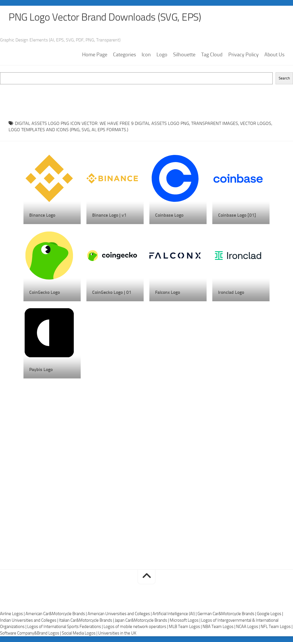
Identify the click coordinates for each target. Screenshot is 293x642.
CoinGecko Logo (44, 292)
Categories (124, 54)
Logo (162, 54)
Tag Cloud (212, 54)
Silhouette (184, 54)
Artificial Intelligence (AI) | (175, 613)
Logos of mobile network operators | (136, 626)
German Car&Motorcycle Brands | (227, 613)
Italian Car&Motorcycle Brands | (87, 620)
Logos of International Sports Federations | (65, 626)
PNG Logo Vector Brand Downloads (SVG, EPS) (105, 17)
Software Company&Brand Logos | (31, 633)
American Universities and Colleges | (120, 613)
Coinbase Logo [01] (237, 215)
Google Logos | (270, 613)
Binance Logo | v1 (109, 215)
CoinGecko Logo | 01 (111, 292)
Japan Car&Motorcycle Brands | (142, 620)
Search (284, 78)
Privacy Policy (243, 54)
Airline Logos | (12, 613)
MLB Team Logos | (186, 626)
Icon (146, 54)
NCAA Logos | (248, 626)
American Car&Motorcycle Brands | (56, 613)
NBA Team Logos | (219, 626)
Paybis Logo (41, 369)
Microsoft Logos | (185, 620)
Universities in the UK (117, 633)
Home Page (94, 54)
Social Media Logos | (80, 633)
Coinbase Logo (169, 215)
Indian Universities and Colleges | (29, 620)
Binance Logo (42, 215)
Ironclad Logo (231, 292)
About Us (274, 54)
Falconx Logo (167, 292)
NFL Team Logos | (276, 626)
